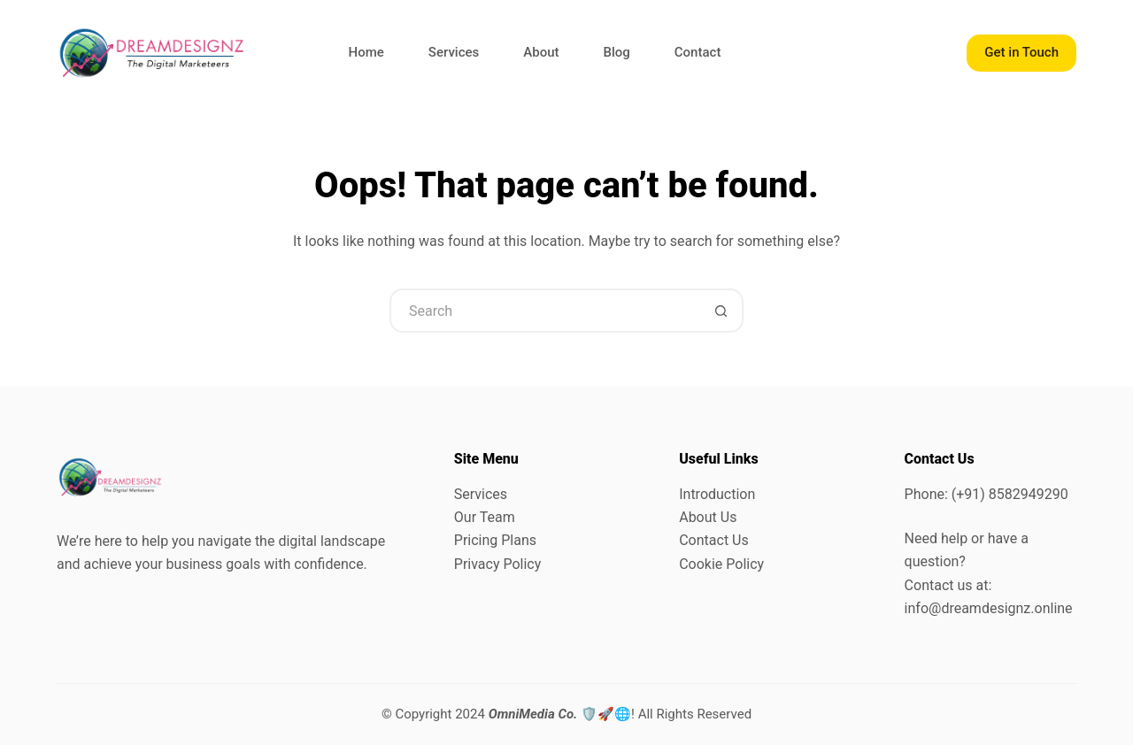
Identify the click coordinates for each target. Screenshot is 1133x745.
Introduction (717, 494)
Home (366, 52)
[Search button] (721, 310)
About (541, 52)
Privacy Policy (498, 564)
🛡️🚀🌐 (560, 714)
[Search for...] (544, 310)
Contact (697, 52)
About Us (707, 517)
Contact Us (714, 540)
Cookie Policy (721, 564)
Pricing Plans (495, 540)
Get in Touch (1021, 52)
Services (453, 52)
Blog (617, 52)
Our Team (484, 517)
